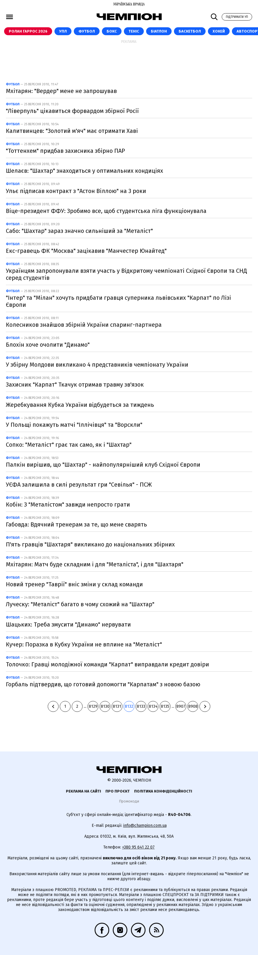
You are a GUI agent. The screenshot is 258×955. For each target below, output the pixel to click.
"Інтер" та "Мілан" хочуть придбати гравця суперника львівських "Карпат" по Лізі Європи (118, 301)
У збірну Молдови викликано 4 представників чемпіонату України (97, 364)
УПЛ (63, 31)
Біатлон (159, 31)
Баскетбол (190, 31)
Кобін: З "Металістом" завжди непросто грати (68, 504)
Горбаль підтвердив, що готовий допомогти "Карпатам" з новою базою (103, 684)
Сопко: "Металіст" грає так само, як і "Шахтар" (68, 444)
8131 (117, 706)
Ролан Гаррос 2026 (28, 31)
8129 (93, 706)
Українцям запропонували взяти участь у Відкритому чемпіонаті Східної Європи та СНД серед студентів (126, 274)
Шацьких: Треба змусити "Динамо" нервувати (68, 624)
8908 (193, 706)
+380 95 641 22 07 (138, 847)
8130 (105, 706)
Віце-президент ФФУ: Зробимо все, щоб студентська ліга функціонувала (106, 210)
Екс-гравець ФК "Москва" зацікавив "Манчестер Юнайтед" (86, 250)
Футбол (86, 31)
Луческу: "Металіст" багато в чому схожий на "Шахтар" (80, 604)
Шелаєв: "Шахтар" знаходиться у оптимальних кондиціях (84, 170)
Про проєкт (117, 791)
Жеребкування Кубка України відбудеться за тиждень (80, 404)
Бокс (112, 31)
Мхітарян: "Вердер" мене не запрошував (61, 90)
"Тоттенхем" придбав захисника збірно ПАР (65, 150)
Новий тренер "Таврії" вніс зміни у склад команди (74, 584)
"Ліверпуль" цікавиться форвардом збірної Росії (72, 110)
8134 (153, 706)
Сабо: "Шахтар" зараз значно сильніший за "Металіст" (79, 230)
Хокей (219, 31)
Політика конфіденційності (163, 791)
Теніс (134, 31)
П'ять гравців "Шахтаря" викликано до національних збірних (90, 544)
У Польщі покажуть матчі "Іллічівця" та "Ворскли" (74, 424)
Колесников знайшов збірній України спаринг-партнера (84, 324)
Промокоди (129, 801)
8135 (165, 706)
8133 (141, 706)
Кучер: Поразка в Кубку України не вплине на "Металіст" (84, 644)
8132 (129, 706)
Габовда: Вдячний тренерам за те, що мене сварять (76, 524)
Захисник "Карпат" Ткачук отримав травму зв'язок (75, 384)
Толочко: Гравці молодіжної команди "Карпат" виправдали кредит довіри (107, 664)
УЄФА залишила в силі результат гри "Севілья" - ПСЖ (79, 484)
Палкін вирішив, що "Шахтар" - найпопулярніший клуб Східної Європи (103, 464)
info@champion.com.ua (145, 825)
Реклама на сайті (83, 791)
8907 (180, 706)
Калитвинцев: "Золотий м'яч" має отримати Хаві (72, 130)
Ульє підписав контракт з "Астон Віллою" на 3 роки (76, 190)
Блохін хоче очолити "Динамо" (48, 344)
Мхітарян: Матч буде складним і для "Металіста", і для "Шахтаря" (94, 564)
